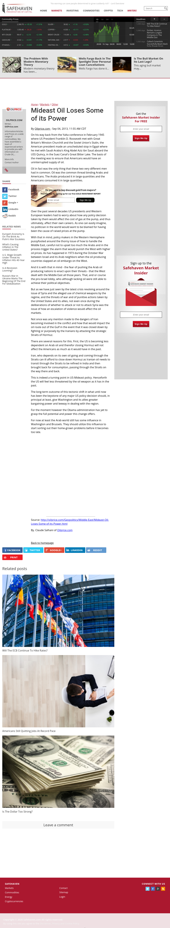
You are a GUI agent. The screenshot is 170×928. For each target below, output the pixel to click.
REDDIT (94, 550)
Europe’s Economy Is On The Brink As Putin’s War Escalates (13, 236)
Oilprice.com (43, 128)
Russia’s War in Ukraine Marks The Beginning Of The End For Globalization (13, 279)
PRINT (11, 557)
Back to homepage (42, 543)
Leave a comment (58, 824)
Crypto (108, 10)
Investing (72, 10)
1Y (112, 19)
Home (43, 10)
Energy (8, 896)
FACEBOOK (12, 550)
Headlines (140, 19)
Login (62, 896)
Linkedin (10, 209)
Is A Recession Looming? (9, 269)
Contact (63, 888)
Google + (10, 202)
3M (107, 19)
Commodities (91, 10)
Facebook (10, 189)
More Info (9, 159)
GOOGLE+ (54, 550)
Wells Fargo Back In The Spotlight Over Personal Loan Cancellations (95, 62)
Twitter (9, 196)
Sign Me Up (141, 138)
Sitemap (63, 892)
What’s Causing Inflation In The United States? (10, 247)
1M (102, 19)
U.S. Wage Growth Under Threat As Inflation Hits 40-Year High (13, 258)
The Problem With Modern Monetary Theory (36, 62)
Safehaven (12, 883)
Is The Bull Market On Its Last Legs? (148, 60)
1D (97, 19)
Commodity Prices (10, 19)
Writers (132, 10)
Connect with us (153, 883)
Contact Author (12, 162)
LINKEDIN (74, 550)
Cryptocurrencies (14, 901)
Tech (120, 10)
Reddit (9, 215)
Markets (56, 10)
